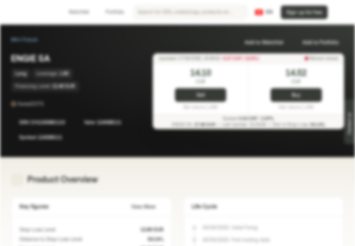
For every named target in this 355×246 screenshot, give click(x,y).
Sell (200, 95)
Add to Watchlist (259, 42)
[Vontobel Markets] (29, 12)
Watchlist (74, 12)
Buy (296, 95)
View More (147, 207)
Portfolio (110, 12)
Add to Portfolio (316, 42)
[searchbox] (190, 12)
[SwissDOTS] (48, 103)
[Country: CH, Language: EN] (263, 12)
